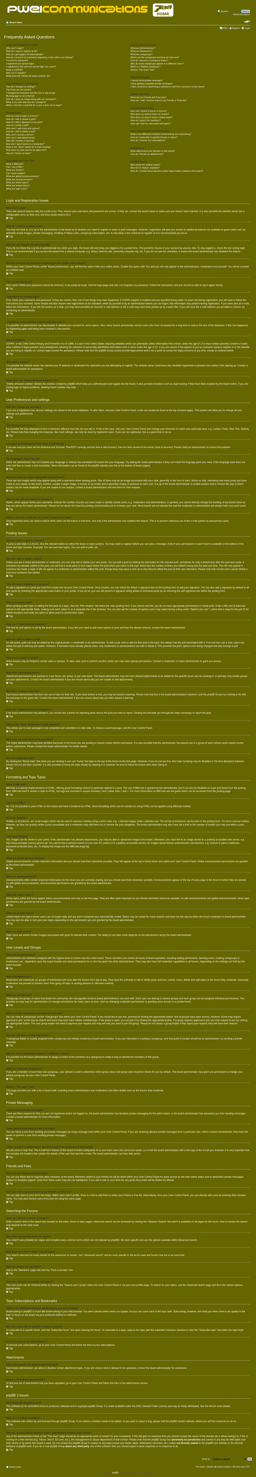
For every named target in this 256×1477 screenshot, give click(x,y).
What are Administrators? (142, 48)
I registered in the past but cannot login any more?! (31, 66)
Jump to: (206, 1458)
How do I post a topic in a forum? (22, 116)
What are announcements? (19, 179)
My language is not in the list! (20, 96)
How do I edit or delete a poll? (20, 131)
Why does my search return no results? (149, 114)
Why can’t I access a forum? (20, 134)
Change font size (247, 21)
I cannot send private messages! (146, 80)
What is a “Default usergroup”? (145, 66)
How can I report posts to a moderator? (25, 144)
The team (200, 1466)
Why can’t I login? (15, 48)
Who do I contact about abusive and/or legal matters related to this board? (166, 171)
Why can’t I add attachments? (20, 137)
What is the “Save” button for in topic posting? (28, 147)
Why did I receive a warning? (20, 140)
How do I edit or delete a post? (21, 119)
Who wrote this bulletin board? (145, 164)
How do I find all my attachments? (147, 154)
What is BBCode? (15, 164)
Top (11, 218)
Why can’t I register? (16, 73)
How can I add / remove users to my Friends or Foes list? (158, 100)
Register (236, 28)
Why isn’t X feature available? (145, 168)
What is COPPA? (14, 70)
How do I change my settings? (21, 86)
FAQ (225, 28)
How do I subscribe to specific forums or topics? (153, 137)
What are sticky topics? (17, 182)
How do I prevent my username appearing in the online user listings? (39, 57)
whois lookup (228, 1436)
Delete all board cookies (219, 1466)
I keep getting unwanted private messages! (151, 83)
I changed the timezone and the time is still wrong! (30, 93)
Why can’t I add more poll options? (23, 128)
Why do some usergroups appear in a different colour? (157, 63)
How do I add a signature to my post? (24, 122)
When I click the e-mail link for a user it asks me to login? (34, 105)
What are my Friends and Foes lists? (148, 97)
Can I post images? (15, 173)
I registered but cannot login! (20, 63)
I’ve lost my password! (17, 60)
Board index (15, 22)
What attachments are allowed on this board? (152, 151)
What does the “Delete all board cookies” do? (28, 76)
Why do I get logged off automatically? (25, 54)
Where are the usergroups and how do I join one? (154, 57)
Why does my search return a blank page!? (151, 117)
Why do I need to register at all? (21, 51)
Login (247, 28)
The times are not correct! (18, 89)
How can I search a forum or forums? (148, 111)
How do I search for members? (145, 120)
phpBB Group (95, 1406)
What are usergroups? (141, 54)
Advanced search (241, 14)
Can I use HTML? (14, 167)
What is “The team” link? (142, 70)
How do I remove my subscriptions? (147, 140)
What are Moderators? (141, 51)
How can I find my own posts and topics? (150, 123)
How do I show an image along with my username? (31, 99)
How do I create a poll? (17, 125)
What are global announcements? (22, 176)
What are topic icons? (16, 189)
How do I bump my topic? (18, 153)
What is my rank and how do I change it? (26, 102)
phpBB (115, 1472)
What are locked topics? (18, 185)
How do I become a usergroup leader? (149, 60)
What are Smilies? (15, 170)
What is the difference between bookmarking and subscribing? (160, 134)
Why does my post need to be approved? (26, 150)
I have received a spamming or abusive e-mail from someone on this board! (167, 86)
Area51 (181, 1421)
